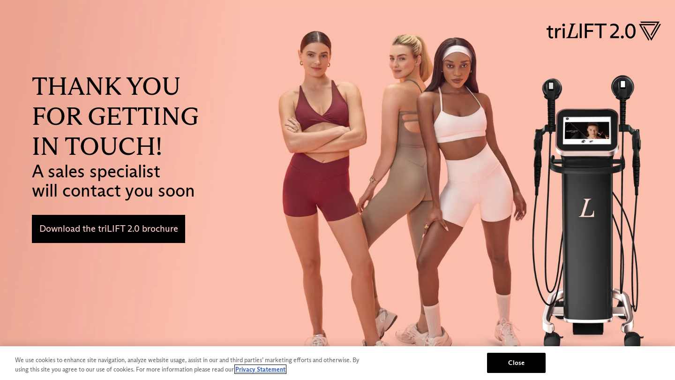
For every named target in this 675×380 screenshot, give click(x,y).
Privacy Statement (260, 369)
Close (516, 362)
